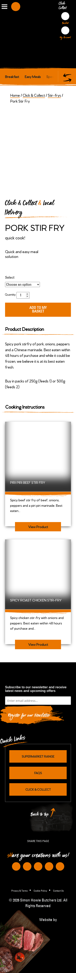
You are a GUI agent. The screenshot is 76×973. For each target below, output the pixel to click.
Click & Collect (34, 95)
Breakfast (12, 76)
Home (15, 95)
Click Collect (63, 6)
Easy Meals (33, 76)
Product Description (24, 329)
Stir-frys (54, 95)
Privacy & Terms (19, 890)
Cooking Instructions (24, 406)
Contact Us (58, 890)
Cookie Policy (40, 890)
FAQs (38, 773)
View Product (38, 526)
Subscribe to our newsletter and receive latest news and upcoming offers (35, 689)
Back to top (40, 815)
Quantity (10, 294)
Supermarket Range (38, 756)
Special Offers (56, 76)
